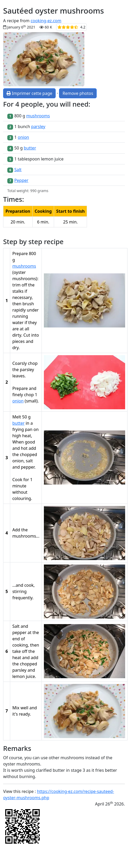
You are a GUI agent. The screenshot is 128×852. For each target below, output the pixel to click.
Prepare (20, 388)
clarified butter (50, 770)
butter (30, 148)
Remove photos (77, 93)
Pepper (21, 180)
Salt (18, 169)
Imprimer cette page (29, 93)
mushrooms (38, 116)
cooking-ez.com (46, 21)
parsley (38, 126)
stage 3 (78, 770)
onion (23, 137)
